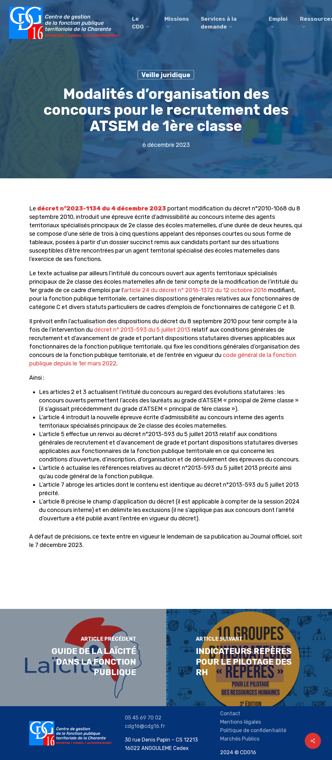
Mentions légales (240, 722)
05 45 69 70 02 (143, 718)
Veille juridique (165, 75)
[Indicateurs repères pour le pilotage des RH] (249, 657)
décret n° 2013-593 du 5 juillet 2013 (142, 329)
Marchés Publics (239, 739)
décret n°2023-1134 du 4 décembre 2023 (101, 208)
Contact (230, 713)
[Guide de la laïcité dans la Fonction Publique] (83, 657)
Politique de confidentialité (253, 730)
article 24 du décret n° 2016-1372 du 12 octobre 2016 (195, 290)
